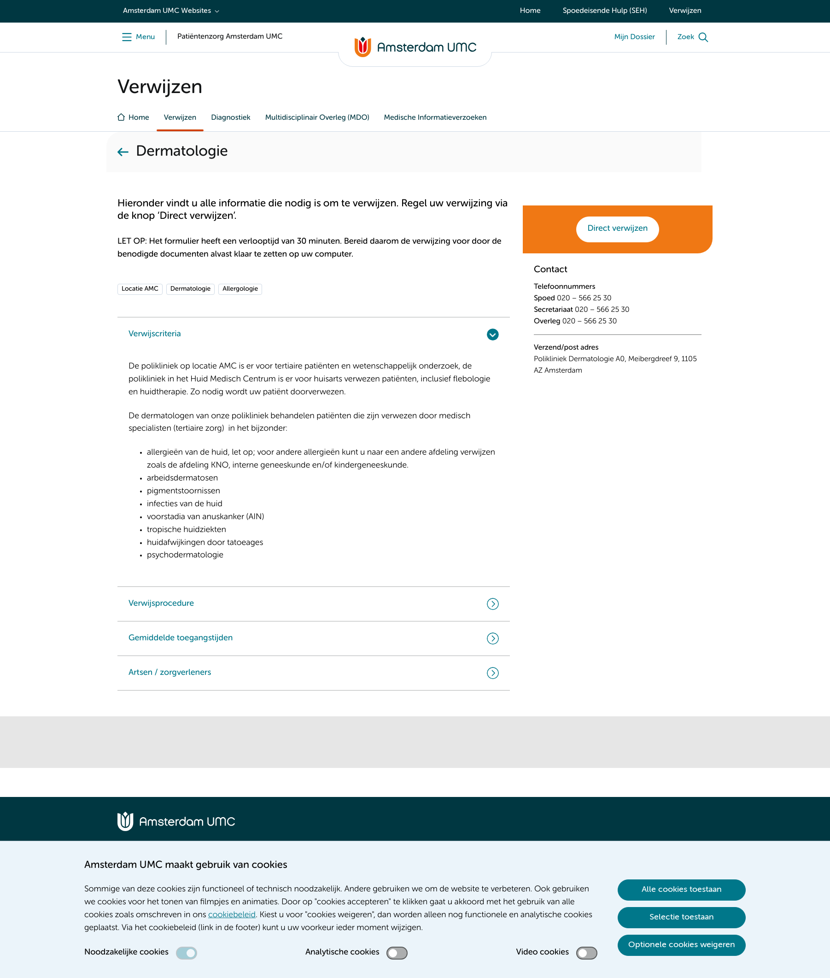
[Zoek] (695, 37)
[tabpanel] (617, 326)
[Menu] (136, 37)
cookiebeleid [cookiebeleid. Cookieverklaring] (232, 915)
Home (530, 11)
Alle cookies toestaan (682, 889)
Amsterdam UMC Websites (167, 11)
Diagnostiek (231, 118)
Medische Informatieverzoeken (435, 118)
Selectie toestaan (681, 917)
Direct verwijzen (618, 229)
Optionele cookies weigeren (681, 945)
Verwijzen (685, 11)
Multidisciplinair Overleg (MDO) (317, 118)
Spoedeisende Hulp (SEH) (605, 11)
